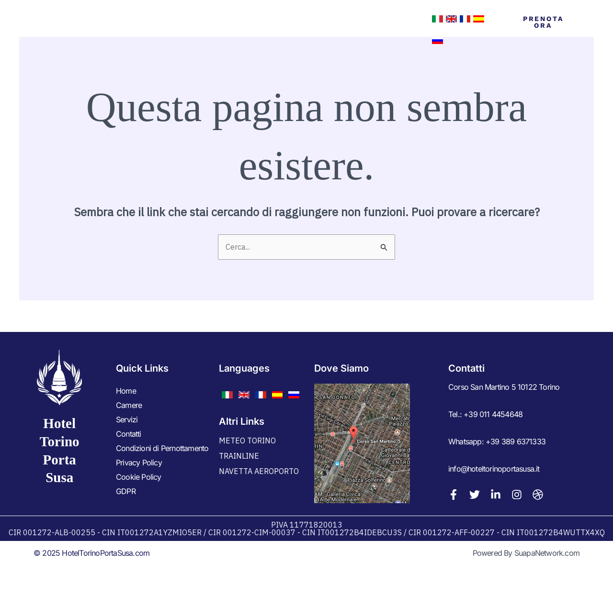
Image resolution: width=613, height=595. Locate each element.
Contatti (338, 29)
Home (195, 29)
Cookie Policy (138, 477)
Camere (238, 29)
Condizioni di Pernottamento (162, 448)
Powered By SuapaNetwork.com (526, 553)
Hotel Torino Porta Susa (93, 29)
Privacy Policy (139, 462)
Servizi (287, 29)
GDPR (126, 491)
